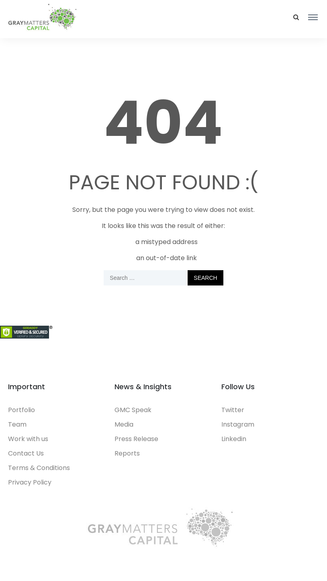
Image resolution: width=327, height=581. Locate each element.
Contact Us (26, 453)
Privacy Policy (29, 482)
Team (17, 424)
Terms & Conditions (39, 467)
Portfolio (21, 410)
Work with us (28, 438)
